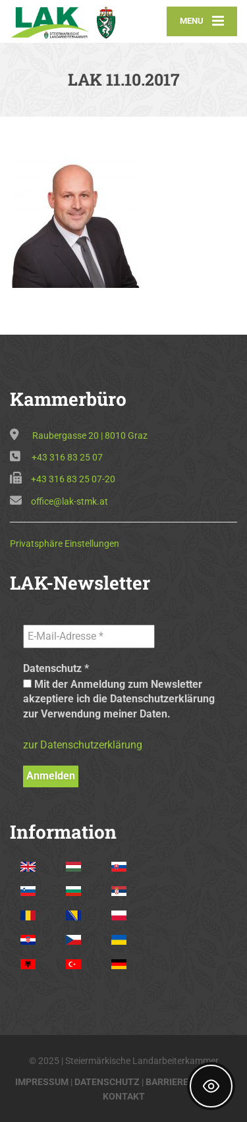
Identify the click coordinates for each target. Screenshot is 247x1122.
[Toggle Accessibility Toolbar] (211, 1086)
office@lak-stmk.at (69, 501)
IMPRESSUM (42, 1082)
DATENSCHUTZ (107, 1082)
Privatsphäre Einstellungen (64, 543)
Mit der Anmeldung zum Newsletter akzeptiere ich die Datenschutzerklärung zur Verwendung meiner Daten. (119, 699)
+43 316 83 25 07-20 (73, 479)
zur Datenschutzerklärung (82, 745)
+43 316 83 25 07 (67, 457)
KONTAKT (124, 1096)
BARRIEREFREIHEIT (187, 1082)
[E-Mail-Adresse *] (89, 636)
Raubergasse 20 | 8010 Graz (90, 435)
